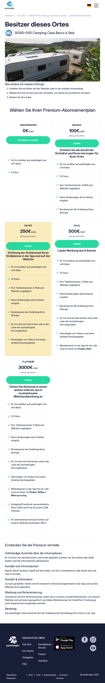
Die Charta (27, 651)
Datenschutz (50, 675)
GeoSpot (42, 660)
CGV (38, 675)
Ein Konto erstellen (28, 140)
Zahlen (77, 143)
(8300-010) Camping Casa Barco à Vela (48, 15)
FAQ (24, 664)
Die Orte (22, 15)
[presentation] (9, 60)
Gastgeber (27, 657)
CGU (31, 675)
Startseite (9, 15)
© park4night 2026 (89, 674)
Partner (42, 654)
